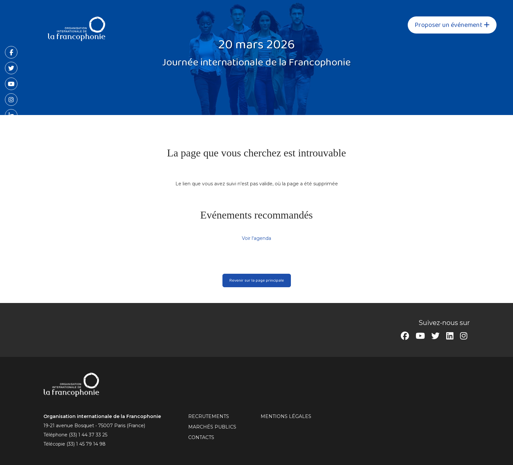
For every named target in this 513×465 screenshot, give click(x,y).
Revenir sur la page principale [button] (256, 280)
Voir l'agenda (256, 238)
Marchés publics (212, 427)
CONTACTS (201, 437)
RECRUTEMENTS (208, 416)
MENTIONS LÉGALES (286, 416)
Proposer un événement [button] (452, 25)
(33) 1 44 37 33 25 (88, 435)
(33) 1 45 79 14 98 (86, 444)
